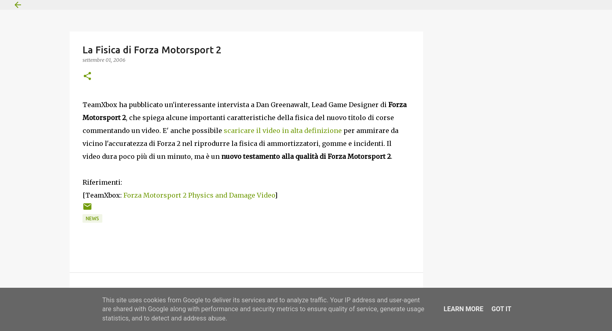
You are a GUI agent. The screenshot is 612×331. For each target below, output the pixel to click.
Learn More (463, 309)
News (92, 218)
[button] (87, 76)
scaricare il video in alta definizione (283, 130)
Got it (501, 309)
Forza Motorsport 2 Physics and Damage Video (199, 195)
